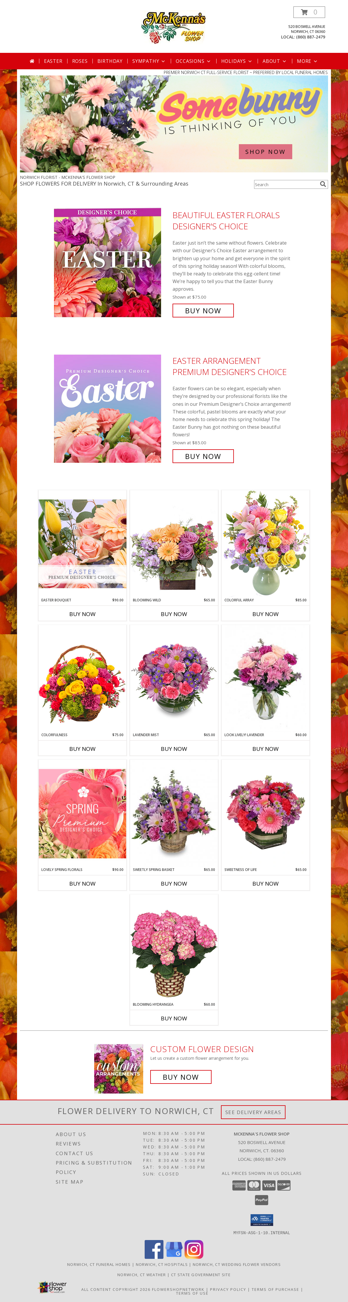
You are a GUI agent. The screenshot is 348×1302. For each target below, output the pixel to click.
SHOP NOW (265, 152)
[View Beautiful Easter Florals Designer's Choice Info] (112, 263)
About (275, 61)
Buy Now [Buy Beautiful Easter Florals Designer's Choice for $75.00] (203, 310)
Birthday (110, 61)
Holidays (237, 61)
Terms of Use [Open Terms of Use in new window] (192, 1293)
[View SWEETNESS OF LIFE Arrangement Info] (266, 813)
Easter (53, 61)
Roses (80, 61)
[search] (323, 184)
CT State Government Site (201, 1274)
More (307, 61)
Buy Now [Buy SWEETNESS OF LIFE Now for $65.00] (265, 883)
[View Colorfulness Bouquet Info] (82, 678)
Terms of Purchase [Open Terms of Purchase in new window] (275, 1289)
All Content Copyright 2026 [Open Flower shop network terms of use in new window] (116, 1289)
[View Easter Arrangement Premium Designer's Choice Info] (112, 408)
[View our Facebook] (154, 1257)
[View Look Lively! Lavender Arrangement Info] (266, 678)
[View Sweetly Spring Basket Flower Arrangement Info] (174, 813)
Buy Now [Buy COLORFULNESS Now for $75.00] (82, 749)
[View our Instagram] (194, 1257)
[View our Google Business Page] (174, 1257)
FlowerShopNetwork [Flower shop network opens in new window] (178, 1289)
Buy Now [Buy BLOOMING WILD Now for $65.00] (174, 614)
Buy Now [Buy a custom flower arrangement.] (181, 1077)
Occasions (193, 61)
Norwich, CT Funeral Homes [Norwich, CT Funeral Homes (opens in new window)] (99, 1264)
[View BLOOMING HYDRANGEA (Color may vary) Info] (174, 948)
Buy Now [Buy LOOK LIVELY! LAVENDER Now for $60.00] (265, 749)
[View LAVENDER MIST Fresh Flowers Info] (174, 678)
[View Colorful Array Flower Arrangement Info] (266, 543)
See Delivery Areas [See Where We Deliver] (253, 1112)
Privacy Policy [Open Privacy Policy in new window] (228, 1289)
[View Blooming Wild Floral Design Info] (174, 543)
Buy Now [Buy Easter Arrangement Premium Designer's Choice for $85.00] (203, 456)
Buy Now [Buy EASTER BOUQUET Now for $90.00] (82, 614)
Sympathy (149, 61)
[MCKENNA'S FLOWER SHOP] (174, 27)
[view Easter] (174, 171)
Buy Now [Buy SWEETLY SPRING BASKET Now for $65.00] (174, 883)
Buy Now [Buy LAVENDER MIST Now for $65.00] (174, 749)
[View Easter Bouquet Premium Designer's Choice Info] (82, 543)
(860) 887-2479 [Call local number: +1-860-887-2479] (310, 37)
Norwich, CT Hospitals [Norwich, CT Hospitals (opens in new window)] (162, 1264)
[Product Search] (285, 184)
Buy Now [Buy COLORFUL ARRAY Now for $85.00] (265, 614)
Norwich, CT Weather (141, 1274)
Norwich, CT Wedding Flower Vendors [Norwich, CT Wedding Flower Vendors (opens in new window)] (237, 1264)
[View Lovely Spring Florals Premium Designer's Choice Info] (82, 813)
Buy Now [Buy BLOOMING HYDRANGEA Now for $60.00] (174, 1018)
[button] (309, 12)
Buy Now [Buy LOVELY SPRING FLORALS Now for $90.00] (82, 883)
